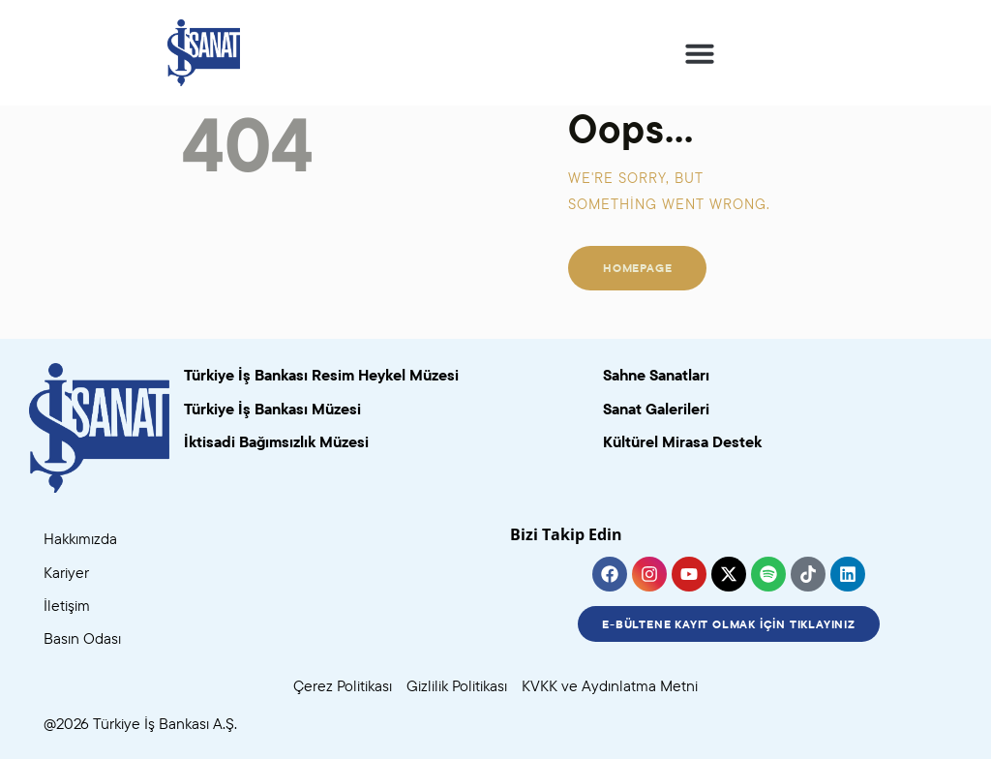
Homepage (637, 267)
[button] (699, 53)
